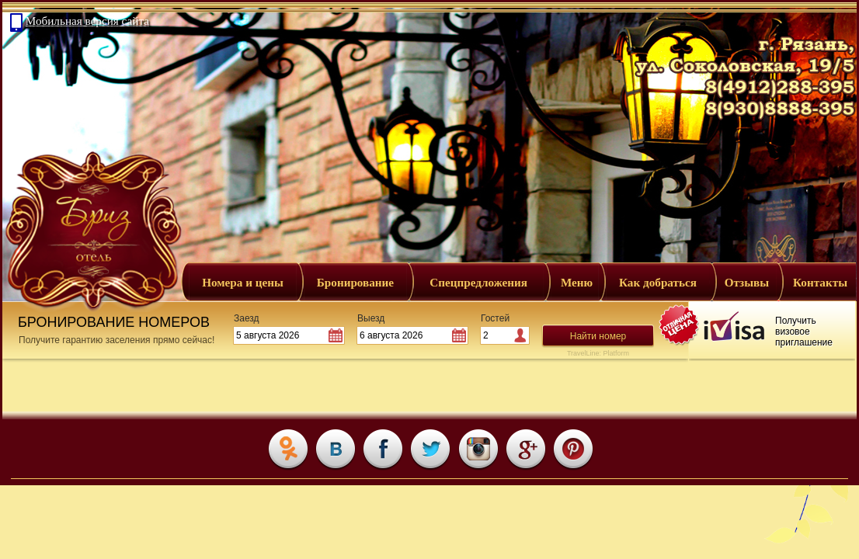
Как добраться (658, 282)
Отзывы (747, 282)
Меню (577, 282)
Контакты (820, 282)
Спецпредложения (478, 282)
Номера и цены (242, 282)
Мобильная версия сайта (87, 20)
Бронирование (355, 282)
